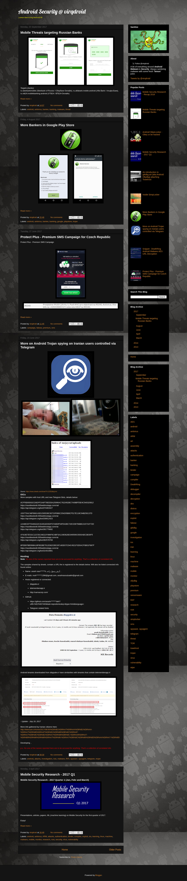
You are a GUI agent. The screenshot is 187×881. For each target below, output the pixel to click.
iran (55, 759)
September (141, 315)
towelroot (135, 648)
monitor (38, 839)
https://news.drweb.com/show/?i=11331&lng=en (41, 491)
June (138, 330)
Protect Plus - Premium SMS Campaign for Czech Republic (66, 237)
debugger (135, 489)
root (52, 839)
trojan (75, 221)
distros (134, 508)
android (30, 109)
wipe (133, 667)
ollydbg (134, 581)
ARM (45, 836)
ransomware (136, 595)
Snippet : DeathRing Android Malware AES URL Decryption (153, 251)
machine (108, 836)
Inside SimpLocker (151, 194)
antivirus (38, 109)
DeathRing (135, 484)
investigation (47, 759)
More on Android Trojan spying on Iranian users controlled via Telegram (153, 229)
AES (133, 422)
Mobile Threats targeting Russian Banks (51, 32)
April (138, 334)
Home (65, 849)
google (60, 221)
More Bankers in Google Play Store (47, 125)
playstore (68, 221)
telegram (91, 759)
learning (95, 836)
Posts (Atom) (76, 857)
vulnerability (73, 839)
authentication (61, 836)
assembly (135, 446)
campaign (31, 328)
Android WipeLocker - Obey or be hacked (152, 133)
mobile (31, 839)
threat (68, 109)
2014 (136, 343)
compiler (77, 836)
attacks (38, 759)
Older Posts (115, 849)
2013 (136, 347)
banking (53, 109)
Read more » (26, 99)
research (46, 839)
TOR (133, 643)
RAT (67, 759)
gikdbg (134, 528)
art (132, 441)
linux (102, 836)
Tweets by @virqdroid (140, 78)
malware (60, 109)
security (59, 839)
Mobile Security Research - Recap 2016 (154, 93)
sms (53, 328)
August (139, 326)
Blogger (98, 875)
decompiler (136, 494)
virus (65, 839)
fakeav (39, 328)
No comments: (56, 105)
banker (45, 109)
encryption (135, 513)
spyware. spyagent (78, 759)
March (139, 338)
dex (132, 503)
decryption (135, 499)
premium (46, 328)
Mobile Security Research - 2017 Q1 (48, 774)
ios (90, 836)
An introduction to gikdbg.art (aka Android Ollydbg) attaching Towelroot (153, 176)
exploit (85, 836)
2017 (136, 311)
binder (70, 836)
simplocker (135, 619)
